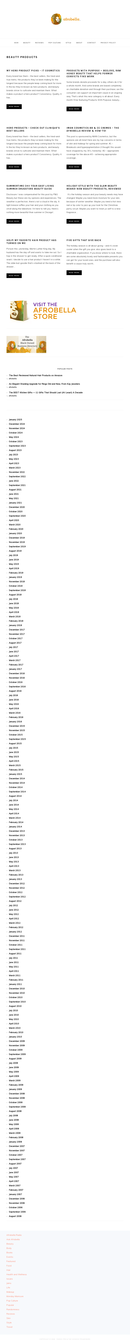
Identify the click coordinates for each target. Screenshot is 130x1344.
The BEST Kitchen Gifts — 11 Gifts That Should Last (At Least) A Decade (46, 392)
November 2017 (17, 634)
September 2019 (17, 546)
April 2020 (14, 520)
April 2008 (14, 1128)
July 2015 (13, 748)
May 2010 (14, 1019)
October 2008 (15, 1102)
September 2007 (17, 1159)
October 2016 (15, 682)
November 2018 (17, 581)
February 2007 (16, 1190)
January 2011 (15, 984)
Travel (9, 1327)
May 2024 (14, 437)
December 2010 (17, 988)
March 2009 (14, 1080)
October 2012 (15, 892)
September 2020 (17, 516)
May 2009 (14, 1072)
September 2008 (17, 1107)
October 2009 (15, 1050)
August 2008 (15, 1111)
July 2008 (13, 1115)
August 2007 (15, 1163)
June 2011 (14, 962)
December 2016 (17, 673)
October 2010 (15, 997)
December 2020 (17, 507)
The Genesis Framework (79, 1339)
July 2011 (13, 958)
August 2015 (15, 743)
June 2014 (14, 805)
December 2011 (17, 936)
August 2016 (15, 691)
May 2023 (14, 459)
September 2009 (17, 1054)
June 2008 (14, 1120)
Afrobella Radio (14, 1235)
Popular (10, 1305)
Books (9, 1252)
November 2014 (17, 783)
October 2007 (15, 1155)
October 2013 (15, 840)
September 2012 (17, 896)
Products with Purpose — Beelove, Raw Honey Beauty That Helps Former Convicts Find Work (94, 73)
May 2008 (14, 1124)
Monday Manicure (15, 1296)
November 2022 (17, 472)
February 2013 (16, 875)
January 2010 (15, 1036)
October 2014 (15, 787)
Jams (8, 1283)
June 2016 (14, 699)
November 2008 (17, 1098)
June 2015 (14, 752)
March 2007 (14, 1185)
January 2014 (15, 826)
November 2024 (17, 428)
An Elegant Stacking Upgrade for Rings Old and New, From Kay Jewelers (44, 384)
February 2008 (16, 1137)
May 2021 (14, 498)
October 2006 (15, 1207)
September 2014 (17, 791)
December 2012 (17, 883)
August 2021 (15, 489)
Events (9, 1257)
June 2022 (14, 481)
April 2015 (14, 761)
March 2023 (14, 467)
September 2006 (17, 1212)
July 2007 (13, 1168)
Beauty (10, 1244)
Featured (10, 1261)
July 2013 (13, 853)
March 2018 (14, 616)
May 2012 (14, 914)
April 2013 (14, 866)
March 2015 (14, 765)
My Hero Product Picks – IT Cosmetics (33, 70)
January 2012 (15, 931)
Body (9, 1248)
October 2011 (15, 945)
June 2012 (14, 910)
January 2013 (15, 879)
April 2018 (14, 612)
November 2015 (17, 730)
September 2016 (17, 686)
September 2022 (17, 476)
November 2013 (17, 835)
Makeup (10, 1292)
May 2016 (14, 704)
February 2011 (16, 980)
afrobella (13, 379)
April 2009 (14, 1076)
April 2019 (14, 568)
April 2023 (14, 463)
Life (8, 1287)
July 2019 (13, 555)
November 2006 (17, 1203)
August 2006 (15, 1216)
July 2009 (13, 1063)
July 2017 (13, 647)
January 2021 (15, 502)
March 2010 (14, 1028)
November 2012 (17, 888)
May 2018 (14, 608)
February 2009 (16, 1085)
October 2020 (15, 511)
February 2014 (16, 822)
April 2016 (14, 708)
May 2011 (14, 966)
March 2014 (14, 818)
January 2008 (15, 1142)
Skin (8, 1318)
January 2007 (15, 1194)
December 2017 (17, 629)
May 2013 (14, 861)
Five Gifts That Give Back (84, 240)
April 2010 (14, 1023)
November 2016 (17, 678)
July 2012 (13, 905)
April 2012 (14, 918)
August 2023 (15, 450)
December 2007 (17, 1146)
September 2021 (17, 485)
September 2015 (17, 739)
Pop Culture (12, 1300)
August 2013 (15, 848)
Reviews (10, 1314)
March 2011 (14, 975)
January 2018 (15, 625)
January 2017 (15, 669)
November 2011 (17, 940)
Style (9, 1322)
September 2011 (17, 949)
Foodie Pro (61, 1339)
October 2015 (15, 734)
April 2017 (14, 656)
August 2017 (15, 643)
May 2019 (14, 564)
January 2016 (15, 721)
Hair (8, 1270)
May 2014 (14, 809)
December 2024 (17, 424)
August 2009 (15, 1058)
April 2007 (14, 1181)
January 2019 (15, 577)
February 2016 (16, 717)
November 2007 (17, 1150)
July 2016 (13, 695)
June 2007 (14, 1172)
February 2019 (16, 573)
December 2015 (17, 726)
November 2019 (17, 542)
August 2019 (15, 551)
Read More (14, 106)
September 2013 (17, 844)
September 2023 (17, 446)
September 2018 (17, 590)
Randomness (12, 1309)
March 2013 (14, 870)
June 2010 (14, 1015)
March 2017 (14, 660)
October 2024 (15, 432)
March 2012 (14, 923)
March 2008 (14, 1133)
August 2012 (15, 901)
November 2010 (17, 993)
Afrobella (65, 18)
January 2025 (15, 419)
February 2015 (16, 769)
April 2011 (14, 971)
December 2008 (17, 1093)
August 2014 (15, 796)
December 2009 (17, 1041)
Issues (9, 1279)
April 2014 (14, 813)
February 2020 (16, 529)
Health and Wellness (16, 1274)
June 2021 (14, 494)
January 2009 (15, 1089)
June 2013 (14, 857)
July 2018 (13, 599)
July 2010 (13, 1010)
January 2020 (15, 533)
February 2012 (16, 927)
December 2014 (17, 778)
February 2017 (16, 664)
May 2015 (14, 756)
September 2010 (17, 1001)
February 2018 (16, 621)
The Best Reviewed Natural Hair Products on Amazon (35, 375)
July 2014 (13, 800)
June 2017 (14, 651)
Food (8, 1265)
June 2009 (14, 1067)
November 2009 (17, 1045)
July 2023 (13, 454)
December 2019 (17, 538)
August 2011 (15, 953)
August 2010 (15, 1006)
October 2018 (15, 586)
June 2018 (14, 603)
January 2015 (15, 774)
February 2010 (16, 1032)
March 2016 (14, 713)
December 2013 (17, 831)
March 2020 (14, 524)
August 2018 (15, 594)
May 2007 (14, 1177)
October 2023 (15, 441)
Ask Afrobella (13, 1239)
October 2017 (15, 638)
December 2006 (17, 1198)
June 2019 (14, 559)
